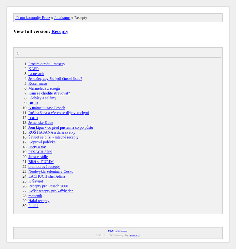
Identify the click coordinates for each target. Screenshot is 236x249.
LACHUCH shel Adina (46, 176)
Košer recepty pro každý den (50, 191)
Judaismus (62, 17)
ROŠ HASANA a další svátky (51, 132)
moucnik (35, 196)
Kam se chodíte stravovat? (49, 93)
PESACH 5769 (40, 152)
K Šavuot (35, 181)
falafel (33, 205)
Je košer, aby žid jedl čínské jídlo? (55, 78)
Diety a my (37, 147)
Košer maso (37, 83)
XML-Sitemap (117, 231)
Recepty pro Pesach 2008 (48, 186)
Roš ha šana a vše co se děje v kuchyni (58, 112)
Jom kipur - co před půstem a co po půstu (60, 127)
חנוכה (33, 117)
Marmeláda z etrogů (44, 88)
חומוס (33, 103)
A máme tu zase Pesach (46, 108)
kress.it (135, 235)
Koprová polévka (41, 142)
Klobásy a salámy (42, 98)
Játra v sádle (38, 156)
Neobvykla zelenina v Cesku (50, 171)
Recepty (60, 31)
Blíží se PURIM (41, 161)
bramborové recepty (44, 166)
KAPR (33, 68)
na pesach (36, 73)
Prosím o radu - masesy (46, 64)
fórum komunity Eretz (32, 17)
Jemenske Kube (40, 122)
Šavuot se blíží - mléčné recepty (53, 137)
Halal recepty (38, 200)
